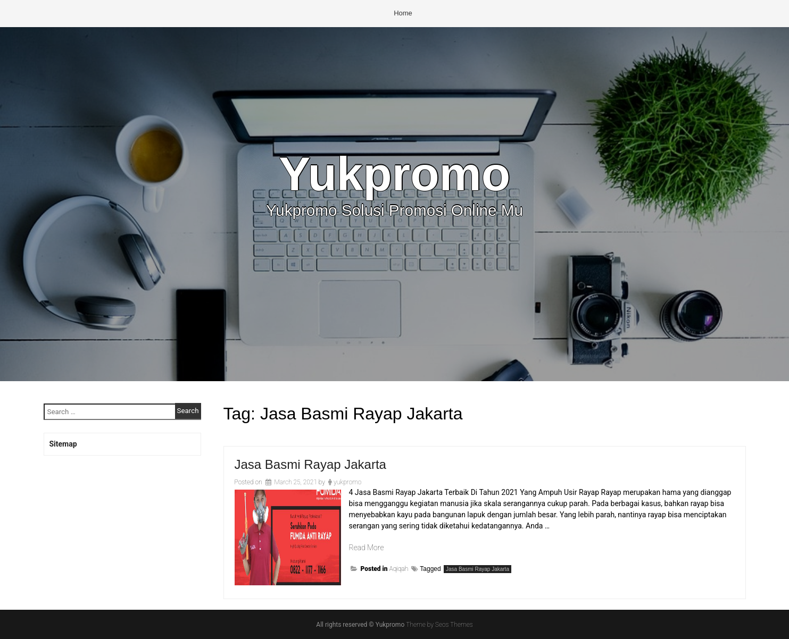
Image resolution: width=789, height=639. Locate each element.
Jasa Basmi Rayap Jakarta (310, 464)
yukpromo (347, 482)
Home (403, 13)
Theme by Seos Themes (439, 624)
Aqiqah (399, 569)
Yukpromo (394, 173)
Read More (366, 547)
